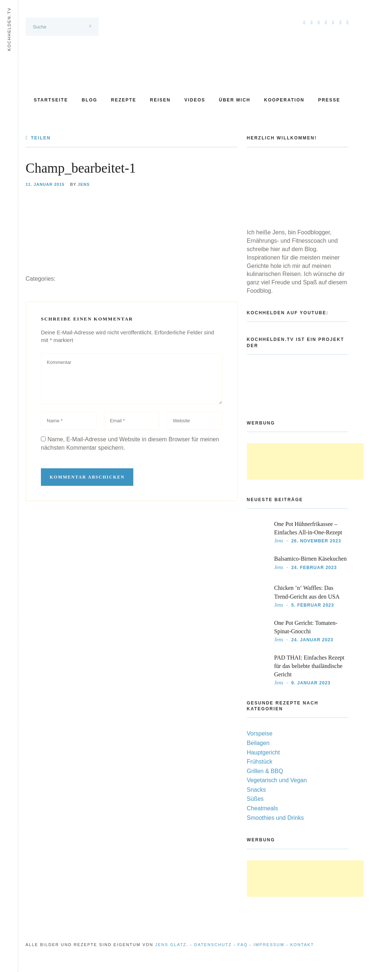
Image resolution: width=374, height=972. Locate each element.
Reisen (160, 100)
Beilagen (258, 743)
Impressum (269, 944)
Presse (329, 100)
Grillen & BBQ (265, 771)
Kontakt (302, 944)
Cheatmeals (262, 808)
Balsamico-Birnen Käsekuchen (310, 559)
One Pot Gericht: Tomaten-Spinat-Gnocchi (305, 627)
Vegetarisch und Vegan (277, 780)
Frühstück (259, 761)
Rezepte (123, 100)
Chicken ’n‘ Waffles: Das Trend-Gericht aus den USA (307, 592)
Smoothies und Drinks (275, 818)
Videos (194, 100)
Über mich (235, 100)
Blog (90, 100)
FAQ (242, 944)
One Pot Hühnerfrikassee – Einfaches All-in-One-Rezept (308, 528)
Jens (84, 184)
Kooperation (284, 100)
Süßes (255, 799)
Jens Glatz (171, 944)
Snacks (256, 790)
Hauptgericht (263, 752)
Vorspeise (259, 733)
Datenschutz (213, 944)
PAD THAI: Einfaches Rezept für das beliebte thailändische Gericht (309, 665)
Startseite (51, 100)
